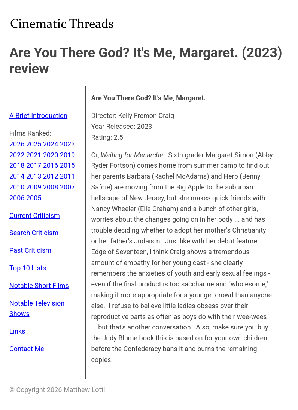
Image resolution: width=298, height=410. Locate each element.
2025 (33, 144)
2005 (33, 198)
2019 (67, 155)
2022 (16, 155)
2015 (67, 165)
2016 (50, 165)
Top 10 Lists (27, 268)
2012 (50, 176)
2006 (16, 198)
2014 (16, 176)
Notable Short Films (39, 285)
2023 (67, 144)
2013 (33, 176)
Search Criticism (33, 233)
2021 (33, 155)
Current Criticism (34, 215)
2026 (16, 144)
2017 (33, 165)
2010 (16, 187)
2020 (50, 155)
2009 (33, 187)
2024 (50, 144)
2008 (50, 187)
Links (17, 331)
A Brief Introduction (38, 115)
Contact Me (26, 349)
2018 (16, 165)
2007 (67, 187)
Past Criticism (30, 250)
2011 (67, 176)
